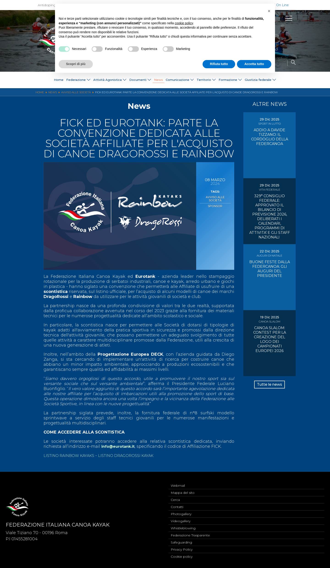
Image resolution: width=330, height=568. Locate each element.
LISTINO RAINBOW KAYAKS (72, 455)
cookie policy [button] (184, 23)
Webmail (178, 481)
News (156, 80)
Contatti (177, 503)
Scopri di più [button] (75, 64)
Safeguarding (181, 541)
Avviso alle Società (215, 196)
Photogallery (181, 511)
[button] (269, 11)
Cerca (175, 496)
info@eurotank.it (120, 446)
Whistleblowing (183, 526)
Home (16, 80)
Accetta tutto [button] (254, 64)
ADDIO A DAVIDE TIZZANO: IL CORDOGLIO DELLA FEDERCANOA (269, 137)
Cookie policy (181, 556)
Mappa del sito (183, 488)
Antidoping (47, 5)
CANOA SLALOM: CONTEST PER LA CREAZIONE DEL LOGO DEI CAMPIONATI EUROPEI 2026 (269, 339)
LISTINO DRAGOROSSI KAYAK (134, 455)
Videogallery (180, 518)
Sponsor (215, 201)
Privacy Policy (181, 549)
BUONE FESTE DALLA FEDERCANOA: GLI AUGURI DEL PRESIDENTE (269, 269)
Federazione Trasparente (190, 534)
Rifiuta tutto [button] (219, 64)
